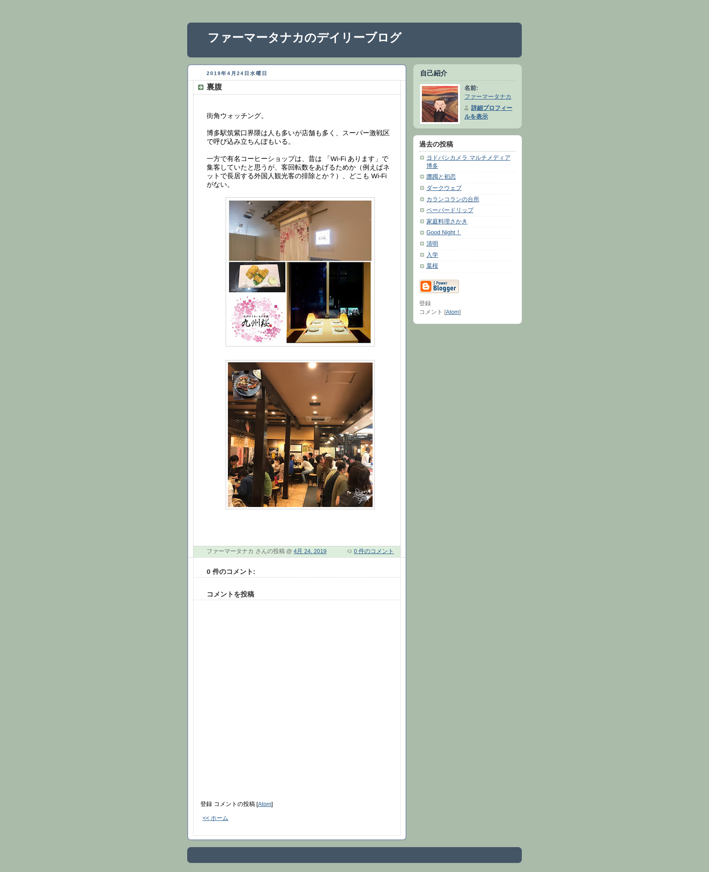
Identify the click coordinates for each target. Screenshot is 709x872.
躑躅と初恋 (441, 177)
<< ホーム (215, 818)
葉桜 (432, 266)
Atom (264, 804)
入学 (432, 255)
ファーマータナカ (487, 97)
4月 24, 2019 (309, 551)
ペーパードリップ (449, 210)
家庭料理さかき (447, 221)
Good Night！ (443, 232)
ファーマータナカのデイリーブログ (305, 37)
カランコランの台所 (452, 199)
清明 (432, 244)
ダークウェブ (444, 188)
